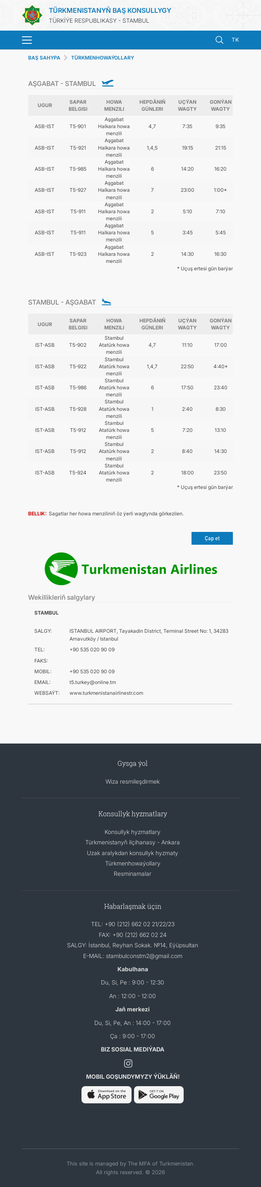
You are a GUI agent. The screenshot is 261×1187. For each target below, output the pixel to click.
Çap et (212, 537)
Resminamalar (132, 873)
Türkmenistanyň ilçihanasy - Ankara (132, 842)
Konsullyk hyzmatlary (132, 831)
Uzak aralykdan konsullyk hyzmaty (132, 852)
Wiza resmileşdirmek (132, 781)
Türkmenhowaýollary (132, 863)
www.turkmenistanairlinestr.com (106, 693)
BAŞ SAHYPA (44, 58)
